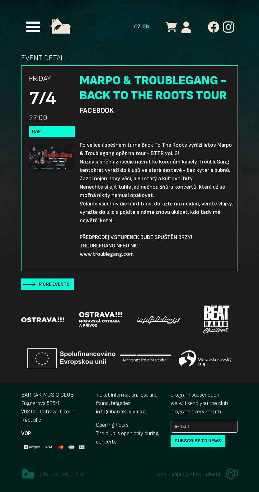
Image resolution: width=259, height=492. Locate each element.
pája (176, 474)
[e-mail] (204, 427)
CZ (137, 26)
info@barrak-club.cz (120, 411)
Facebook (97, 110)
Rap (36, 131)
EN (146, 26)
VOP (26, 433)
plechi (213, 474)
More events (54, 284)
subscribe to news (198, 441)
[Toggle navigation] (33, 26)
